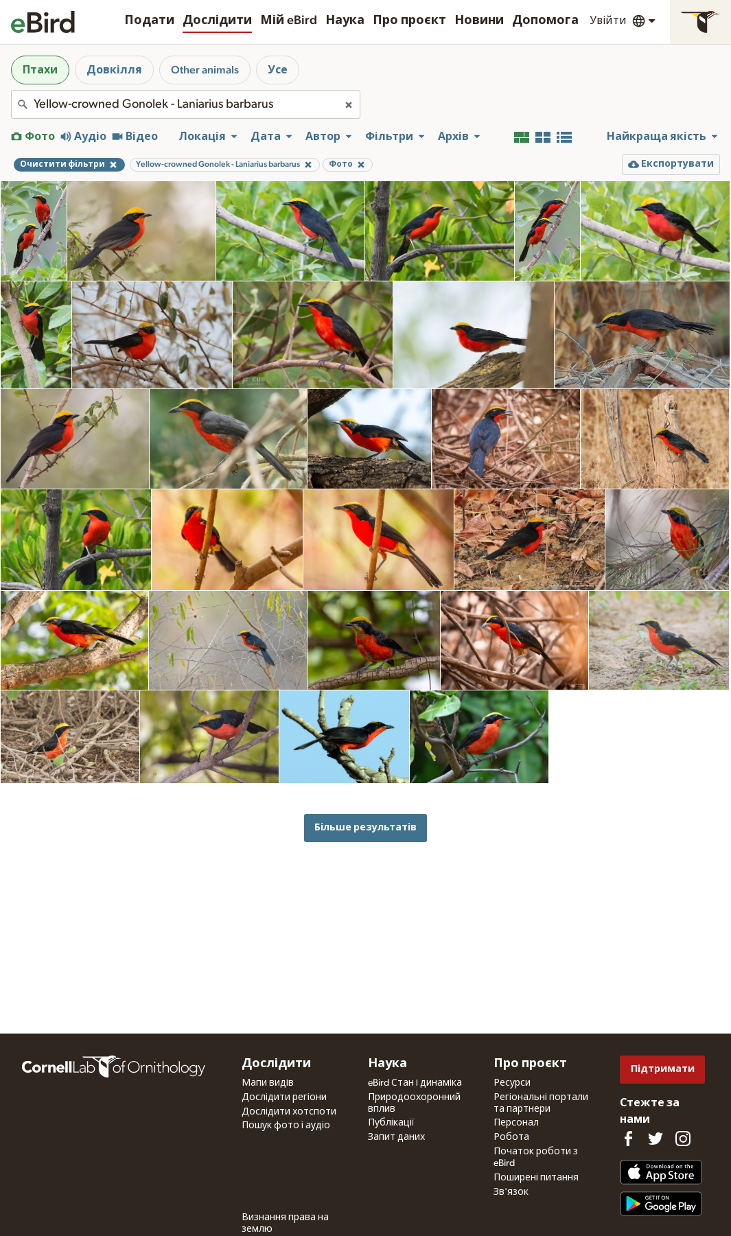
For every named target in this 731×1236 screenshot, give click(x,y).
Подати (149, 20)
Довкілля (114, 70)
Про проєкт (409, 20)
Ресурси (512, 1083)
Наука (344, 20)
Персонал (516, 1123)
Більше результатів (365, 827)
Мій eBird (288, 20)
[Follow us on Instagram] (683, 1138)
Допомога (545, 20)
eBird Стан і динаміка (415, 1083)
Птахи (40, 70)
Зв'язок (511, 1192)
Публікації (391, 1123)
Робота (511, 1137)
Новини (479, 20)
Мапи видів (268, 1083)
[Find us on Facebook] (628, 1138)
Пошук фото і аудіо (286, 1125)
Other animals (205, 70)
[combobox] (186, 104)
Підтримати (663, 1069)
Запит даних (396, 1137)
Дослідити (217, 20)
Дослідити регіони (284, 1097)
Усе (278, 70)
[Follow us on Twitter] (655, 1138)
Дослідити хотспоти (289, 1112)
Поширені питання (536, 1177)
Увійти (608, 20)
